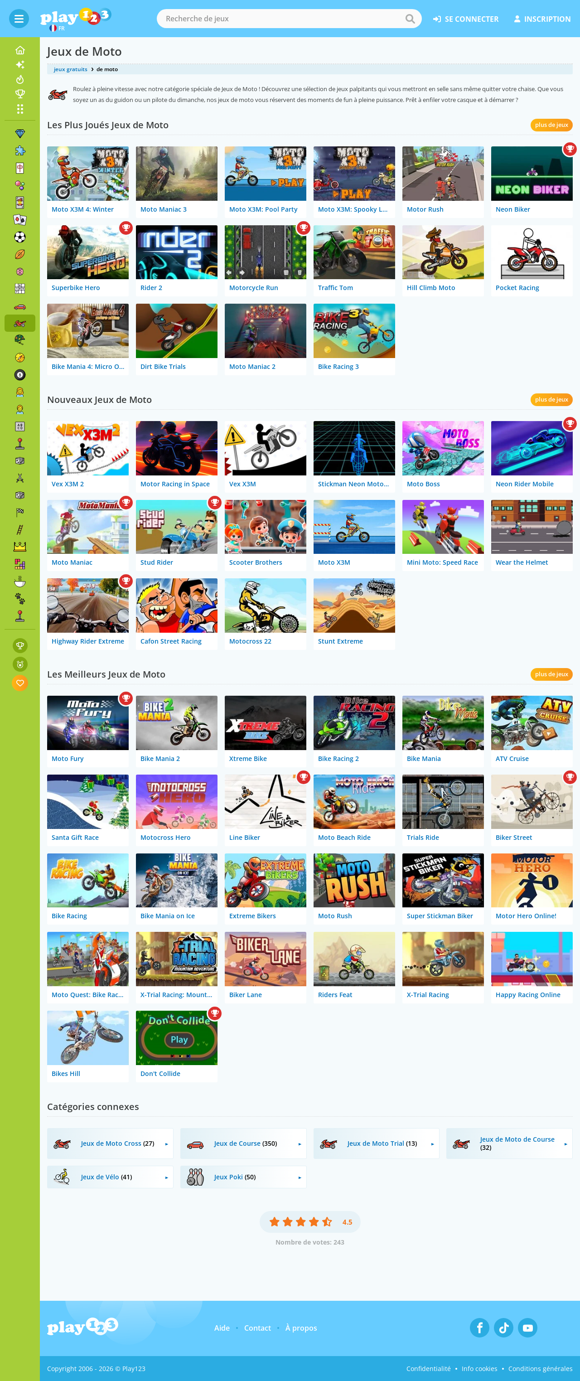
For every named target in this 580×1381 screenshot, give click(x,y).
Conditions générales (540, 1368)
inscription (542, 19)
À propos (301, 1328)
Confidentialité (428, 1368)
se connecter (466, 19)
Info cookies (480, 1368)
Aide (222, 1328)
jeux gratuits (70, 69)
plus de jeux (551, 125)
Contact (257, 1328)
